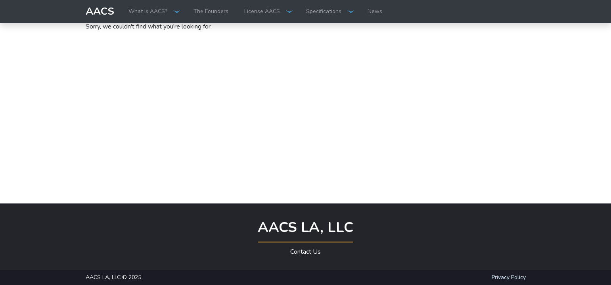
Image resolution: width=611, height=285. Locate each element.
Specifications (323, 11)
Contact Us (305, 251)
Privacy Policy (509, 277)
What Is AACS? (147, 11)
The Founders (210, 11)
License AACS (262, 11)
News (375, 11)
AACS (100, 11)
